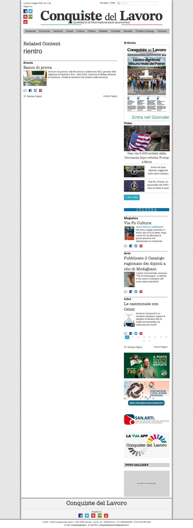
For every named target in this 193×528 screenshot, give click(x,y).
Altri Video (131, 197)
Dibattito (103, 31)
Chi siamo (104, 3)
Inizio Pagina (110, 96)
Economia (44, 31)
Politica (91, 31)
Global (69, 31)
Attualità (127, 31)
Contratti (115, 31)
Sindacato (30, 31)
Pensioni (162, 31)
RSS (113, 3)
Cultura (80, 31)
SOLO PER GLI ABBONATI (149, 227)
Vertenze (58, 31)
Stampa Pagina (32, 96)
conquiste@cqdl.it (78, 525)
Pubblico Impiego (145, 31)
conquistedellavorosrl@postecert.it (114, 525)
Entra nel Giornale (150, 117)
